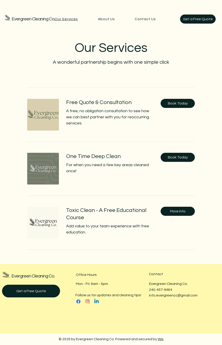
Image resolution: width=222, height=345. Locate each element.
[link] (109, 102)
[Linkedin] (96, 301)
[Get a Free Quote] (198, 19)
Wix (161, 339)
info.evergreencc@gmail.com (173, 295)
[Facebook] (78, 301)
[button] (178, 103)
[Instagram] (87, 301)
